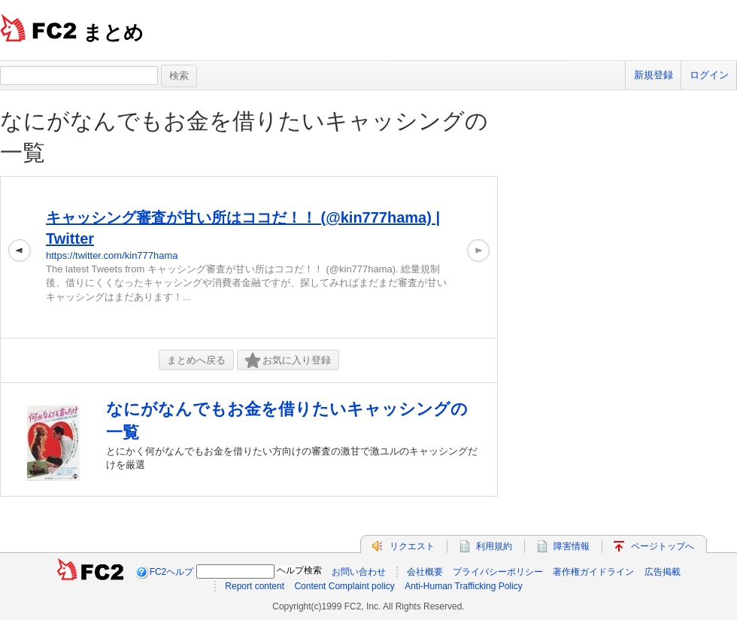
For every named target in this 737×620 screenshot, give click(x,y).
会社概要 (425, 572)
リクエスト (412, 546)
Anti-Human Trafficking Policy (464, 586)
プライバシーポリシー (498, 572)
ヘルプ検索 (299, 570)
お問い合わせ (359, 572)
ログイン (709, 75)
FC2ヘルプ (172, 572)
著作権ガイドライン (593, 572)
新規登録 (653, 75)
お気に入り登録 (288, 361)
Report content (254, 586)
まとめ (113, 32)
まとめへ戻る (196, 360)
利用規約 (494, 546)
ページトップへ (662, 546)
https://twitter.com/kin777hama (112, 255)
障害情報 (572, 546)
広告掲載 (662, 572)
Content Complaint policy (344, 586)
